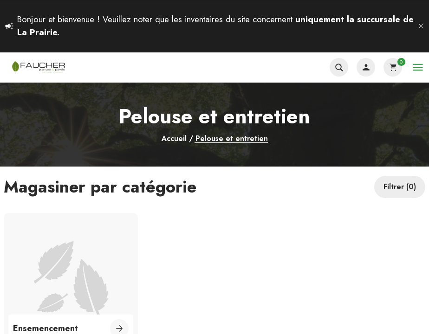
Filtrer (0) (400, 186)
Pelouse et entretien (231, 139)
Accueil (174, 138)
